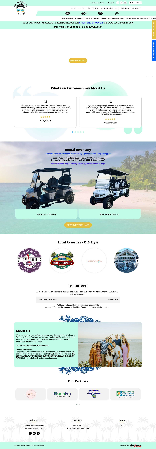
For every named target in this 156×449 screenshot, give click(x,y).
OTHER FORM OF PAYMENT (91, 23)
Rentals (81, 8)
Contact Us (136, 8)
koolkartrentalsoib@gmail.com (78, 428)
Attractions (107, 8)
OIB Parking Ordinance (47, 300)
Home (73, 8)
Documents (93, 8)
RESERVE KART (78, 60)
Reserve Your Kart (78, 225)
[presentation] (18, 261)
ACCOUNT (135, 2)
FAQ (116, 8)
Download (113, 300)
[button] (72, 132)
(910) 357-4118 (78, 425)
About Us (124, 8)
